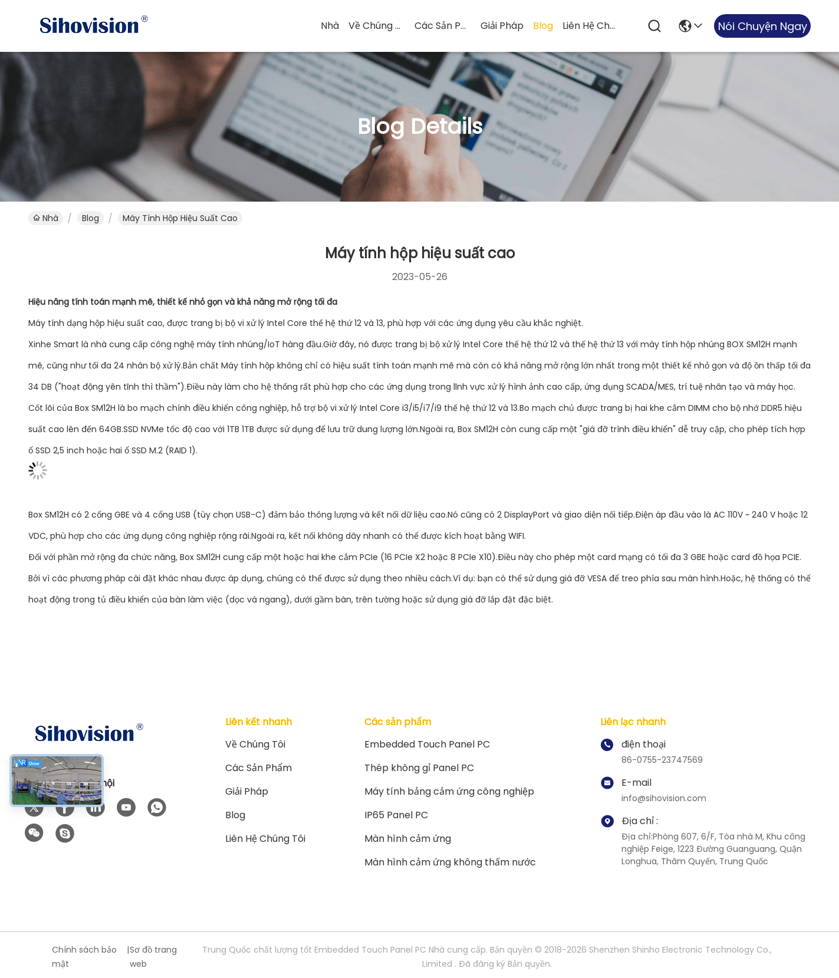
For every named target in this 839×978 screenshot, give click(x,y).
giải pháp (502, 25)
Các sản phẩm (442, 25)
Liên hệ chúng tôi (590, 25)
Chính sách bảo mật (84, 957)
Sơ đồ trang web (153, 957)
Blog (543, 25)
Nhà (330, 25)
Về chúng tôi (376, 25)
